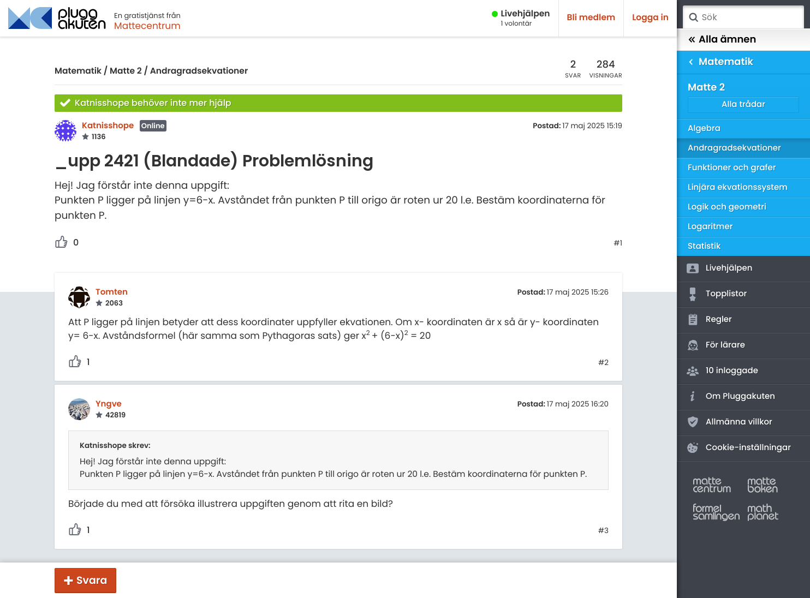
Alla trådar (743, 104)
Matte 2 (126, 71)
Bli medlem (591, 17)
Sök (693, 17)
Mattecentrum (147, 26)
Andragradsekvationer (199, 71)
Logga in (650, 17)
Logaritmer (710, 226)
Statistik (704, 246)
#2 (603, 363)
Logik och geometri (727, 207)
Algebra (704, 128)
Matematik (78, 71)
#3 (603, 531)
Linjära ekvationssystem (738, 187)
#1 (618, 243)
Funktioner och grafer (732, 168)
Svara (91, 580)
